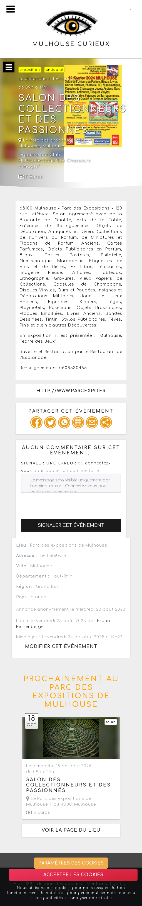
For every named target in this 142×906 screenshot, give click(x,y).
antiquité (54, 70)
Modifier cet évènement (61, 646)
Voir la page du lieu (71, 830)
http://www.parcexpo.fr (71, 390)
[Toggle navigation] (10, 9)
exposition (29, 70)
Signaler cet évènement (71, 525)
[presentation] (63, 503)
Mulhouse (53, 146)
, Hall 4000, (61, 802)
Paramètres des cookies (71, 863)
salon (111, 722)
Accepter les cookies (73, 874)
